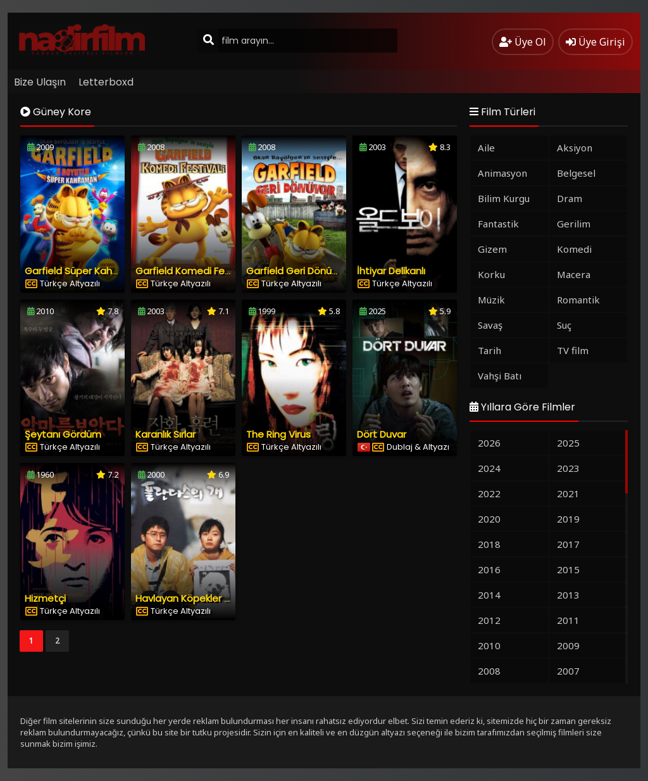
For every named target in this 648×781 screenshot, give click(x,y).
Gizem (492, 249)
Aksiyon (574, 147)
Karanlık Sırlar (165, 434)
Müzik (491, 299)
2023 (568, 468)
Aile (486, 147)
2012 (489, 620)
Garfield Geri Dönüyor (296, 270)
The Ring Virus (278, 434)
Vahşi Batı (499, 375)
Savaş (490, 325)
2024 (489, 468)
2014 (489, 594)
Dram (569, 198)
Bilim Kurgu (504, 198)
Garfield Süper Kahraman (84, 270)
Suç (564, 325)
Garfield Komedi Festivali (193, 270)
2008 (489, 670)
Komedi (574, 249)
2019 (568, 518)
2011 (568, 620)
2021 (568, 493)
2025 (568, 442)
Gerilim (573, 223)
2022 (489, 493)
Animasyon (502, 173)
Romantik (578, 299)
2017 (568, 544)
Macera (573, 274)
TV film (573, 350)
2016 (489, 569)
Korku (491, 274)
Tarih (489, 350)
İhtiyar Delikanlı (391, 270)
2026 (489, 442)
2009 (568, 645)
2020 (489, 518)
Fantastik (498, 223)
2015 (568, 569)
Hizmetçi (45, 598)
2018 (489, 544)
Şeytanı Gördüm (63, 434)
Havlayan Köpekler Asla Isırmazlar (212, 598)
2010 (489, 645)
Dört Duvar (381, 434)
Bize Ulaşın (40, 82)
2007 (568, 670)
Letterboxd (106, 82)
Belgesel (576, 173)
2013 (568, 594)
